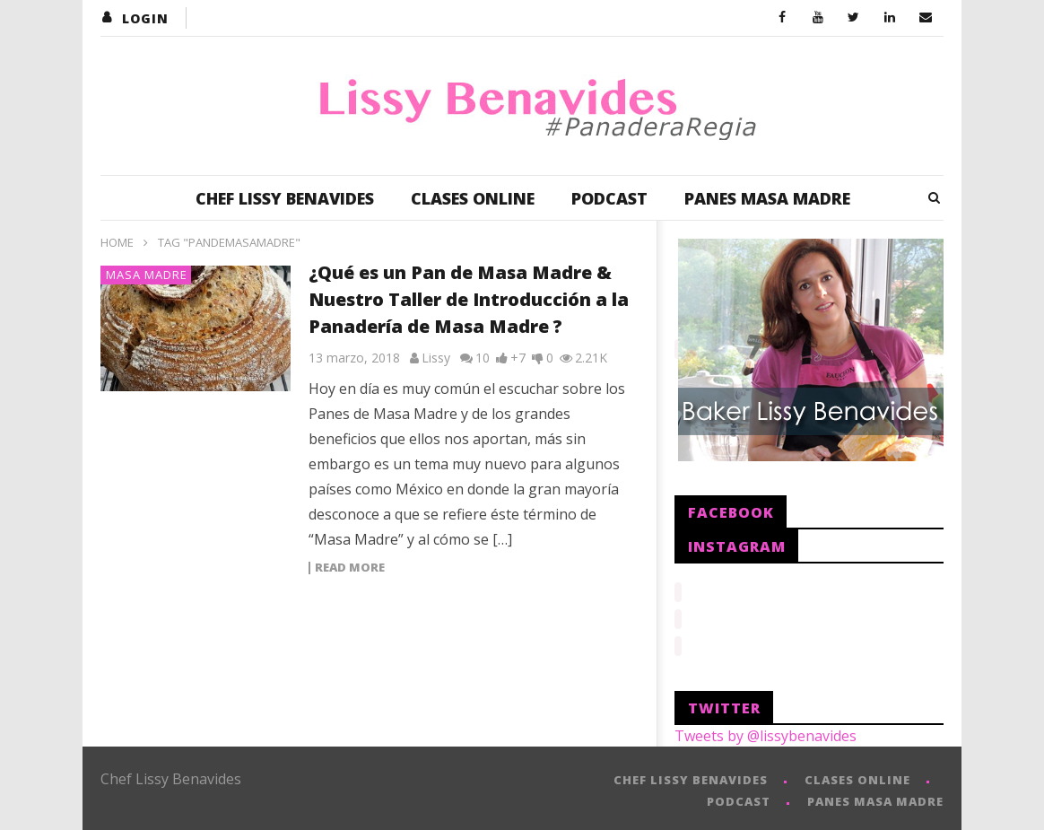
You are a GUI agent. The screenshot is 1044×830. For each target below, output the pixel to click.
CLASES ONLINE (473, 198)
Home (117, 242)
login (145, 18)
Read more (350, 568)
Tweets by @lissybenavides (765, 730)
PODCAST (609, 198)
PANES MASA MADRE (767, 198)
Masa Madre (146, 274)
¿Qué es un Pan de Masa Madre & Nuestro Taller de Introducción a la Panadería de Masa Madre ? (469, 299)
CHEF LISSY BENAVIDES (285, 198)
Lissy (436, 357)
